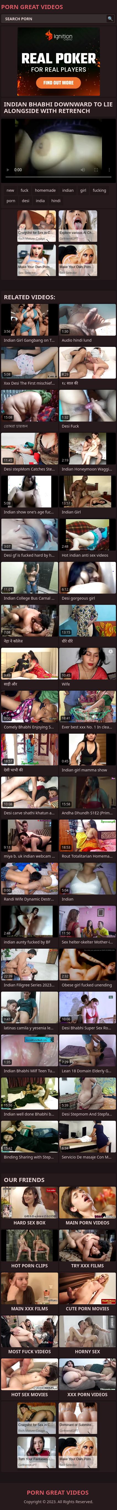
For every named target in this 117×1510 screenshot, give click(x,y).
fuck (24, 190)
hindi (56, 200)
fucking (99, 190)
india (40, 200)
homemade (45, 190)
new (10, 190)
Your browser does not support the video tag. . (58, 151)
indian (68, 190)
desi (25, 200)
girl (83, 190)
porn (11, 200)
